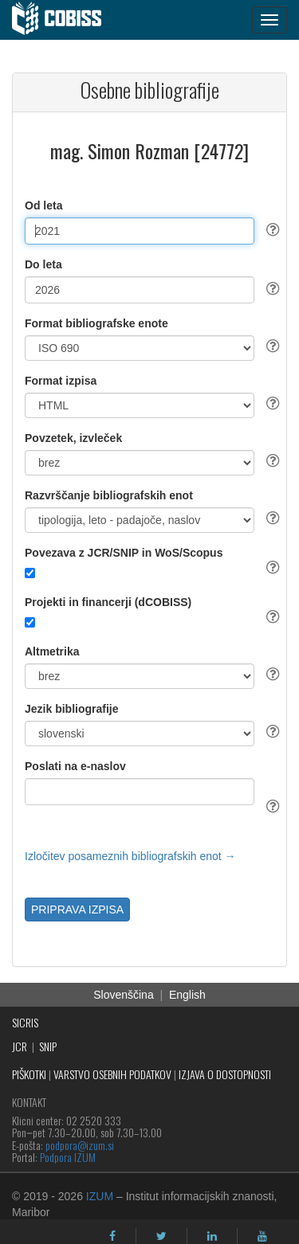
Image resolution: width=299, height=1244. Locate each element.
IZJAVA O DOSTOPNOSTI (225, 1074)
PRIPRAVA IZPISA (77, 909)
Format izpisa (60, 380)
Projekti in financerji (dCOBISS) (108, 602)
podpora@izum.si (79, 1144)
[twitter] (161, 1236)
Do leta (43, 264)
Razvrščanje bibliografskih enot (109, 495)
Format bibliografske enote (96, 323)
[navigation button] (269, 19)
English (187, 994)
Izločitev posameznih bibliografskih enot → (130, 856)
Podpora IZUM (68, 1156)
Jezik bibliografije (71, 708)
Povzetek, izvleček (73, 438)
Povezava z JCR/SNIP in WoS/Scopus (123, 552)
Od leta (43, 205)
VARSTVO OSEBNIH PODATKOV (112, 1074)
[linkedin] (212, 1236)
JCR (19, 1046)
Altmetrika (52, 651)
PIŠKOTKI (29, 1074)
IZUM (99, 1196)
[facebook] (112, 1236)
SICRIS (25, 1022)
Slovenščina (123, 994)
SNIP (48, 1046)
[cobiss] (65, 20)
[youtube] (262, 1236)
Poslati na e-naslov (75, 766)
